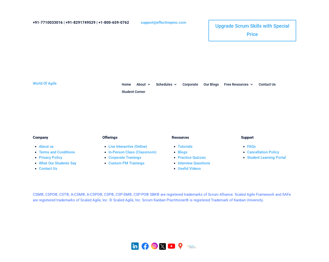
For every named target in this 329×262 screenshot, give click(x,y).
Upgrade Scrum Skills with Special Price (252, 30)
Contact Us (267, 84)
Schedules (164, 84)
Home (126, 84)
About (141, 84)
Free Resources (236, 84)
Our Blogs (211, 84)
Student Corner (133, 92)
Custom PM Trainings (127, 163)
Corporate (190, 84)
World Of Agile (45, 83)
